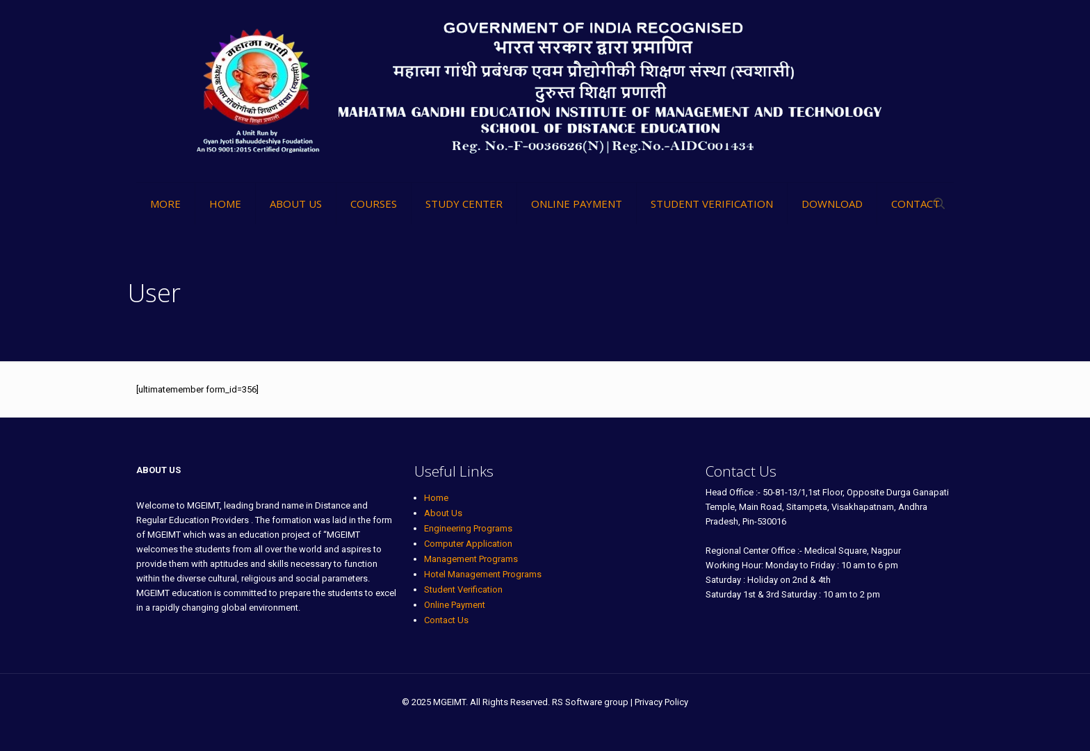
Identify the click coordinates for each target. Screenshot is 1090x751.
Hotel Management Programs (483, 574)
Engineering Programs (468, 528)
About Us (443, 513)
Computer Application (468, 543)
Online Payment (454, 605)
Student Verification (463, 589)
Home (436, 498)
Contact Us (446, 620)
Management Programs (471, 559)
